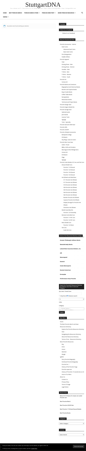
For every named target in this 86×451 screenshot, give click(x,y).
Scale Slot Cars (67, 230)
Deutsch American (65, 270)
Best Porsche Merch (15, 13)
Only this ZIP (63, 296)
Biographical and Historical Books (71, 87)
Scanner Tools (65, 117)
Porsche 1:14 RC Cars (69, 217)
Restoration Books (67, 99)
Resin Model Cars (66, 222)
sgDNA (5, 17)
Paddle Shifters (66, 57)
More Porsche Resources (66, 13)
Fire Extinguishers (66, 54)
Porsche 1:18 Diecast (69, 167)
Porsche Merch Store (31, 13)
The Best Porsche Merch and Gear (69, 324)
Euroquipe (63, 274)
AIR (61, 253)
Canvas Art (65, 82)
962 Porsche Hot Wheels (70, 195)
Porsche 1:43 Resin (68, 225)
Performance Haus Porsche (68, 278)
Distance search (72, 296)
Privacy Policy (65, 382)
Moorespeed (63, 257)
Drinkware (64, 137)
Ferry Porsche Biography (68, 359)
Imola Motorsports (65, 266)
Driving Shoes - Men (67, 64)
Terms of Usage (66, 384)
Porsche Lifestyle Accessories (68, 132)
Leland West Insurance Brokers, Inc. (70, 249)
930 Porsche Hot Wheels (70, 187)
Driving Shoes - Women (68, 67)
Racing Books (65, 97)
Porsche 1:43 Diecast (69, 175)
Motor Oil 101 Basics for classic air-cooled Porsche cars (71, 396)
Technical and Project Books (69, 102)
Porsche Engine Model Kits (67, 107)
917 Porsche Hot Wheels (70, 182)
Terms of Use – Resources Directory (71, 339)
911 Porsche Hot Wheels (70, 180)
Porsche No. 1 (65, 364)
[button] (82, 13)
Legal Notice (65, 387)
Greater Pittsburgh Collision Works (70, 240)
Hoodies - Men (66, 69)
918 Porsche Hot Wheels (70, 185)
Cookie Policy (34, 448)
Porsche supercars (67, 369)
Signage (64, 119)
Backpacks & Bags (67, 134)
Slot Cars (64, 227)
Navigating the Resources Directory (71, 334)
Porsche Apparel (64, 59)
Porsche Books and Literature (68, 84)
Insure (63, 349)
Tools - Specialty (66, 122)
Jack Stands (65, 114)
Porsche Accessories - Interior (68, 44)
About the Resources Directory (70, 337)
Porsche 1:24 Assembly (69, 212)
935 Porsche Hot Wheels (70, 190)
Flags (63, 157)
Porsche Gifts (63, 127)
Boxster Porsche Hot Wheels (71, 197)
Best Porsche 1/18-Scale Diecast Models (70, 409)
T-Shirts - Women (66, 74)
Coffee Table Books (67, 94)
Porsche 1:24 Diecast (69, 170)
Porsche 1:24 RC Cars (69, 220)
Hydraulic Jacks (66, 112)
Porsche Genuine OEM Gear (67, 124)
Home (5, 13)
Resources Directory (65, 326)
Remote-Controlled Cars (68, 215)
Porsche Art (63, 79)
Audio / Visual (65, 145)
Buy (63, 344)
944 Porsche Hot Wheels (70, 192)
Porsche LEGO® (64, 129)
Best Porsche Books (65, 413)
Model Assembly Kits (67, 210)
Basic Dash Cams (68, 52)
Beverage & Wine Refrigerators (70, 150)
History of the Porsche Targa (69, 367)
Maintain (64, 352)
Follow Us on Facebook (66, 30)
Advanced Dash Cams (69, 49)
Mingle (63, 354)
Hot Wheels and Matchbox (69, 177)
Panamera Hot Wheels (69, 207)
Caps (63, 62)
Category (61, 305)
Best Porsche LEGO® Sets (67, 405)
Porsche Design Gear (65, 104)
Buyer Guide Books (67, 92)
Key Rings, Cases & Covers (69, 139)
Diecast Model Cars (67, 165)
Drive (63, 347)
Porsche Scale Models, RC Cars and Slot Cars (72, 162)
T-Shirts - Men (65, 72)
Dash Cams (65, 47)
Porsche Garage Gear (66, 109)
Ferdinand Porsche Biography (70, 362)
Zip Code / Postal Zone (65, 291)
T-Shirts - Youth (66, 77)
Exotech (62, 261)
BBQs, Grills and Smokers (69, 147)
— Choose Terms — (71, 308)
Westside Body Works (66, 244)
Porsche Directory (48, 13)
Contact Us (65, 379)
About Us (62, 377)
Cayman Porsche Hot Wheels (71, 200)
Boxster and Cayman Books (69, 89)
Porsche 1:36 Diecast (69, 172)
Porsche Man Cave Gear (66, 142)
